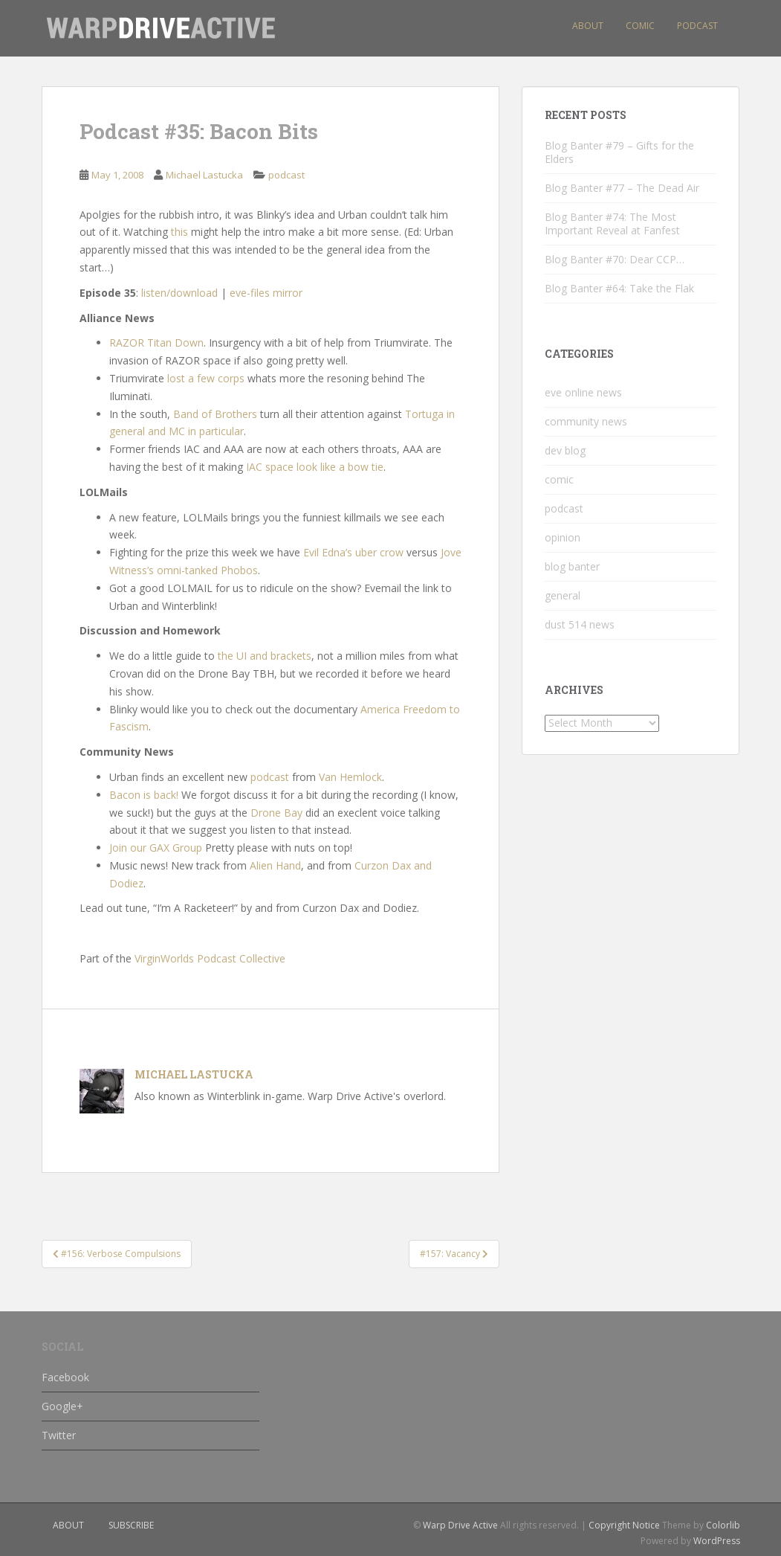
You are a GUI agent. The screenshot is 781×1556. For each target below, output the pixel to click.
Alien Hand (275, 865)
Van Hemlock (350, 777)
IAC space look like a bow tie (314, 467)
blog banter (572, 566)
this (179, 232)
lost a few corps (205, 378)
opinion (562, 537)
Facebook (65, 1377)
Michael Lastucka (204, 174)
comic (559, 479)
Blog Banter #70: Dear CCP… (614, 259)
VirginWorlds (164, 958)
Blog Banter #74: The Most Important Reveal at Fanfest (612, 223)
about (68, 1525)
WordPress (716, 1540)
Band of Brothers (215, 414)
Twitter (59, 1435)
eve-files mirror (266, 293)
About (587, 25)
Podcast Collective (241, 958)
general (562, 595)
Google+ (62, 1406)
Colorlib (723, 1525)
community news (586, 421)
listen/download (179, 293)
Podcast (697, 25)
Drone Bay (276, 813)
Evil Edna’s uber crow (353, 552)
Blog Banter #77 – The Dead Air (622, 188)
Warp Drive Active (460, 1525)
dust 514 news (580, 624)
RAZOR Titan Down (156, 342)
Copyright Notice (624, 1525)
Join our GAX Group (155, 847)
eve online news (583, 392)
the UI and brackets (264, 656)
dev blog (565, 450)
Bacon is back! (143, 795)
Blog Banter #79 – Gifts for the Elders (619, 152)
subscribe (131, 1525)
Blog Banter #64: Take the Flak (619, 288)
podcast (286, 174)
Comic (640, 25)
